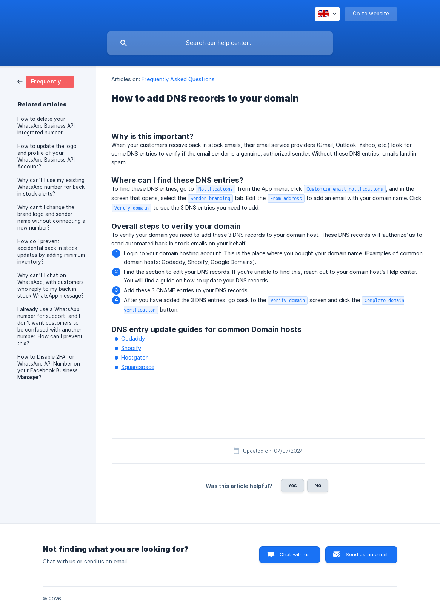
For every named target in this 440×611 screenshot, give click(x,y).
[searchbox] (220, 43)
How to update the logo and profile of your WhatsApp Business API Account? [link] (47, 156)
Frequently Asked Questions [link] (178, 79)
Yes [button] (292, 485)
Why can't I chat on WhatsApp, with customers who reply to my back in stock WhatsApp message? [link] (50, 285)
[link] (45, 81)
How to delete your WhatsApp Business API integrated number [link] (46, 126)
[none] (327, 14)
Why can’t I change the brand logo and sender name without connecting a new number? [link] (51, 217)
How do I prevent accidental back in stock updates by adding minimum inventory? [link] (51, 251)
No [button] (317, 485)
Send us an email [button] (367, 554)
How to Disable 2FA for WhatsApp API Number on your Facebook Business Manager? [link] (48, 367)
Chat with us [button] (295, 554)
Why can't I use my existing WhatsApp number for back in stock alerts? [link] (51, 187)
